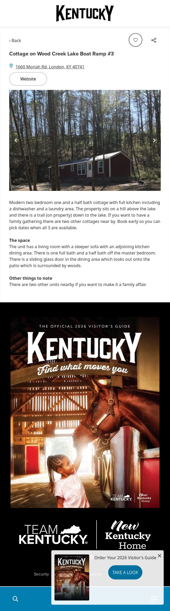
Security (41, 574)
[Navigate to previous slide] (16, 140)
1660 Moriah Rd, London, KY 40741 (50, 67)
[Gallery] (85, 140)
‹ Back (15, 40)
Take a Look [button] (125, 572)
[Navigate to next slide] (154, 140)
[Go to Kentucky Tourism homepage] (85, 13)
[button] (15, 599)
